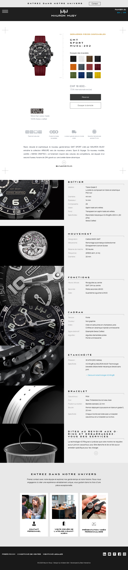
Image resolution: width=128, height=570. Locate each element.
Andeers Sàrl (65, 563)
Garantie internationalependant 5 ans (94, 137)
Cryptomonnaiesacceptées (54, 137)
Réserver (85, 97)
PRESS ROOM (8, 554)
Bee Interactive (85, 563)
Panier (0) (120, 10)
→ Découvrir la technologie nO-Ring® (100, 375)
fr (124, 13)
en (118, 13)
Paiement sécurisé (33, 136)
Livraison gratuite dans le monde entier (74, 137)
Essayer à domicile (85, 105)
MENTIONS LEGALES (53, 554)
